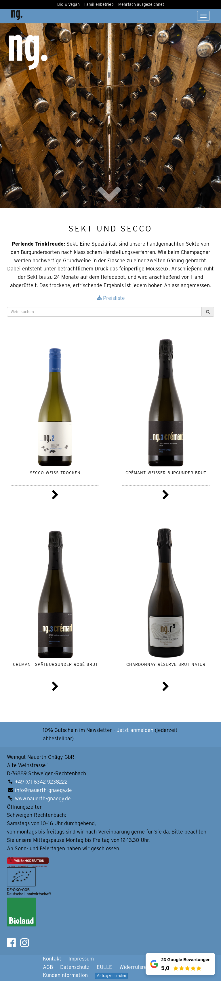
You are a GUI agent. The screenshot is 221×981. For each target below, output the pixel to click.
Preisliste (110, 298)
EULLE (104, 967)
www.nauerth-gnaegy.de (43, 798)
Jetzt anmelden (135, 730)
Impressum (81, 959)
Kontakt (52, 959)
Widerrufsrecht (136, 967)
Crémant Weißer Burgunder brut (165, 472)
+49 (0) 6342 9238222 (41, 782)
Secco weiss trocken (55, 472)
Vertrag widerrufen (111, 975)
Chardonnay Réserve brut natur (165, 663)
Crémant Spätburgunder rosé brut (55, 663)
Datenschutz (74, 967)
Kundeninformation (65, 975)
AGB (48, 967)
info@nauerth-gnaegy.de (43, 790)
